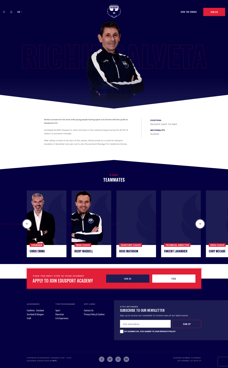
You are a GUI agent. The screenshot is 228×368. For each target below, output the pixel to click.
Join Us (214, 12)
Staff (29, 318)
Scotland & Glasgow (35, 314)
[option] (46, 223)
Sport (57, 310)
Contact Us (88, 310)
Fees (174, 278)
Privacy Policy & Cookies (94, 314)
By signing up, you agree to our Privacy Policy (150, 331)
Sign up (187, 324)
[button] (27, 224)
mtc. (54, 361)
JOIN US (127, 278)
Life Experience (61, 318)
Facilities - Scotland (35, 310)
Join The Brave (189, 11)
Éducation (59, 314)
